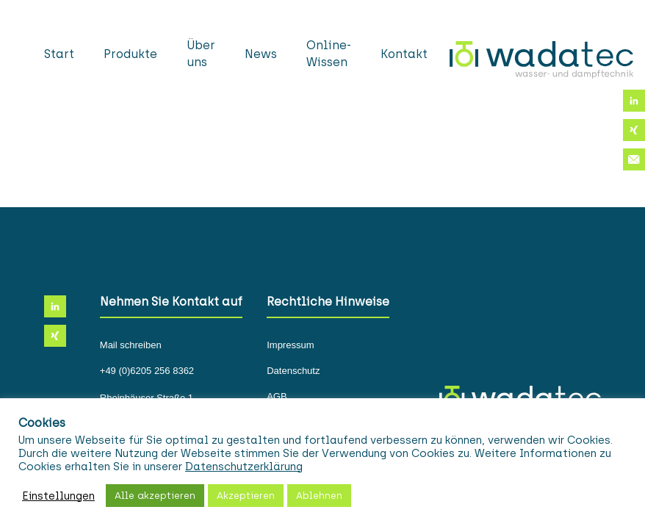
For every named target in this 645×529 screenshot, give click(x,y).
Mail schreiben (131, 345)
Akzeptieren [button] (246, 495)
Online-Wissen (328, 53)
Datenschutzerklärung (244, 466)
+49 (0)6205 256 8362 (147, 371)
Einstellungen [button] (58, 496)
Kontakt (404, 54)
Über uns (201, 53)
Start (59, 54)
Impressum (290, 345)
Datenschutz (293, 371)
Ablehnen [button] (319, 495)
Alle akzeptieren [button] (155, 495)
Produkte (130, 54)
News (261, 54)
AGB (277, 397)
